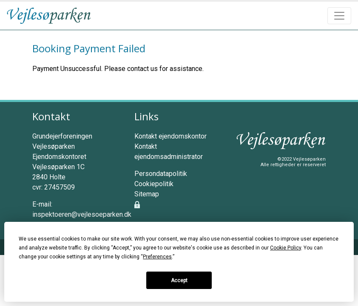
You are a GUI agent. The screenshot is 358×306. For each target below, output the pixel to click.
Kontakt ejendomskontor (170, 136)
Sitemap (146, 194)
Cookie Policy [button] (285, 248)
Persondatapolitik (160, 174)
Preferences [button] (157, 257)
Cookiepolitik (153, 184)
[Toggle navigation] (339, 15)
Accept (179, 280)
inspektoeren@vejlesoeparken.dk (81, 214)
